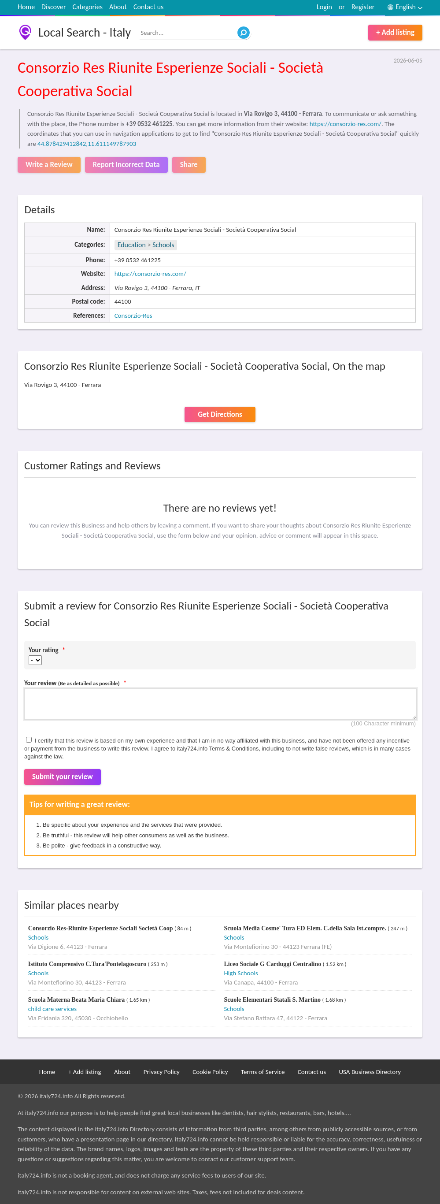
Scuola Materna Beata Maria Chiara (77, 999)
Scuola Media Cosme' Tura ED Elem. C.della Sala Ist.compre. (306, 928)
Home (26, 7)
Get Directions (220, 414)
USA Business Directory (370, 1072)
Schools (163, 245)
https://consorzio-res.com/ (345, 124)
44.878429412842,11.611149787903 (86, 144)
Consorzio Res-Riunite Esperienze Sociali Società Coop (101, 928)
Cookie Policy (210, 1072)
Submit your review (62, 776)
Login (324, 7)
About (118, 7)
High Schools (241, 973)
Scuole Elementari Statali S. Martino (273, 999)
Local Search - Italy (84, 32)
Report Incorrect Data (126, 164)
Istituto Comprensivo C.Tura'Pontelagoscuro (88, 964)
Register (362, 7)
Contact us (148, 7)
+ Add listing (395, 32)
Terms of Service (263, 1072)
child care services (52, 1009)
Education (132, 245)
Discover (53, 7)
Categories (88, 7)
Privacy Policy (162, 1072)
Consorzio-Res (133, 316)
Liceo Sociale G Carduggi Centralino (273, 964)
